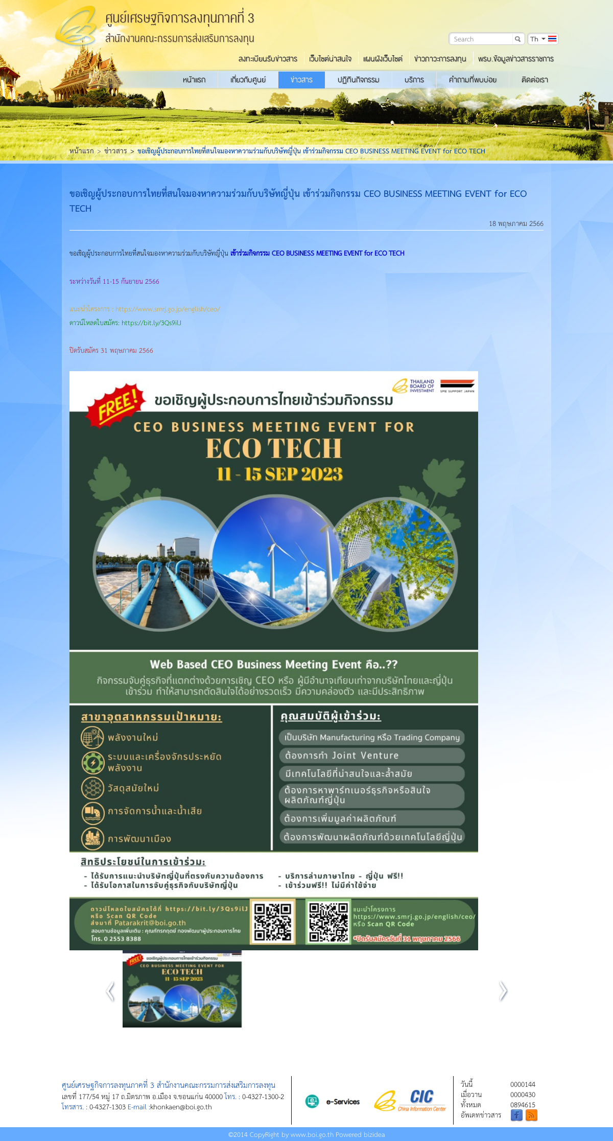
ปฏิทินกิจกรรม (359, 79)
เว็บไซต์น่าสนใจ (330, 58)
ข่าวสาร (302, 79)
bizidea (374, 1134)
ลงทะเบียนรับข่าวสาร (268, 58)
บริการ (414, 79)
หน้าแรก (194, 79)
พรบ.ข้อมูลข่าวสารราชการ (516, 58)
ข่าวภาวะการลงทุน (440, 58)
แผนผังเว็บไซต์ (383, 58)
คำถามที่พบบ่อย (473, 79)
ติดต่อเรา (535, 79)
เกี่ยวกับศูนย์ (248, 79)
